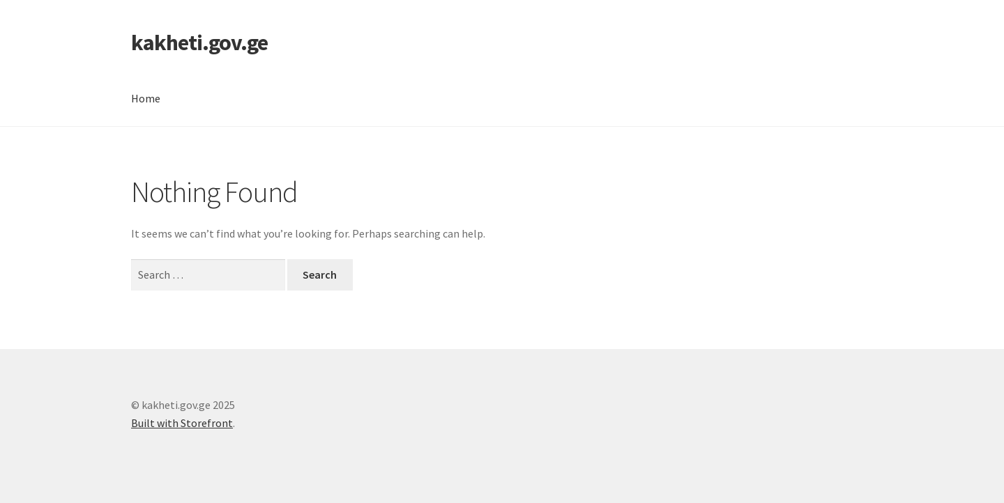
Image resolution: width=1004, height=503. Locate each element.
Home (145, 98)
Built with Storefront (182, 423)
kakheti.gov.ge (199, 42)
